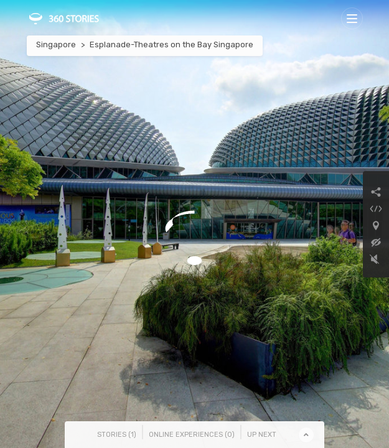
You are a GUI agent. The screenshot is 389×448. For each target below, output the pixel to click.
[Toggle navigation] (352, 18)
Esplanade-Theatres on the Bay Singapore (171, 44)
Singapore (56, 44)
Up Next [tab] (261, 435)
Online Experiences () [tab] (192, 435)
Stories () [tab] (116, 435)
